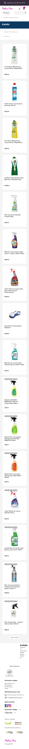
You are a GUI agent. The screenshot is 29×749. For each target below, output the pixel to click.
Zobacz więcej (14, 637)
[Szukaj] (20, 13)
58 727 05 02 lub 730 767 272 (16, 695)
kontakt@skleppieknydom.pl (14, 697)
